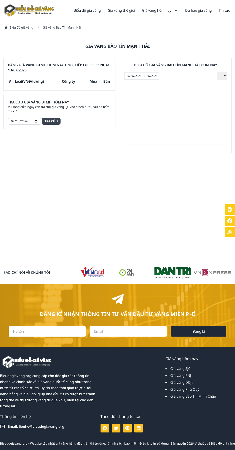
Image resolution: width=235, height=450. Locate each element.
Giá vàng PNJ (180, 375)
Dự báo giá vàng (198, 10)
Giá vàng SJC (180, 368)
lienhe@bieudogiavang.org (41, 426)
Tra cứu (51, 121)
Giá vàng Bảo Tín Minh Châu (193, 396)
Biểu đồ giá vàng (87, 10)
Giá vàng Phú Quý (184, 389)
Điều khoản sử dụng (154, 443)
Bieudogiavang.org (15, 375)
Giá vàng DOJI (181, 382)
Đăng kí (198, 331)
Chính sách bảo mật (122, 443)
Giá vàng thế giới (121, 10)
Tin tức (224, 10)
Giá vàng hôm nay (160, 10)
